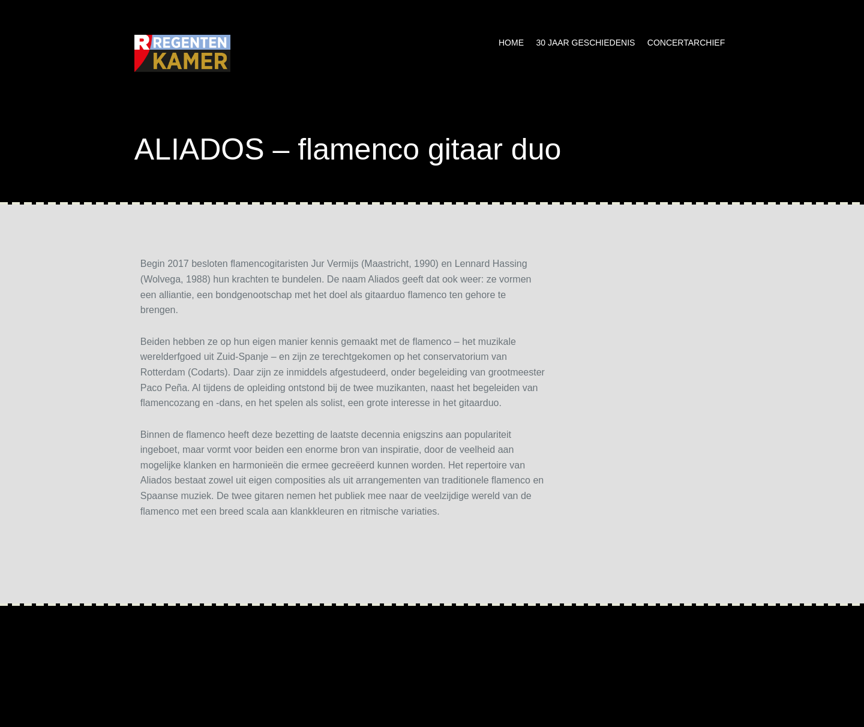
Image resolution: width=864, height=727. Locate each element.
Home (511, 42)
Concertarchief (686, 42)
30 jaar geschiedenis (585, 42)
